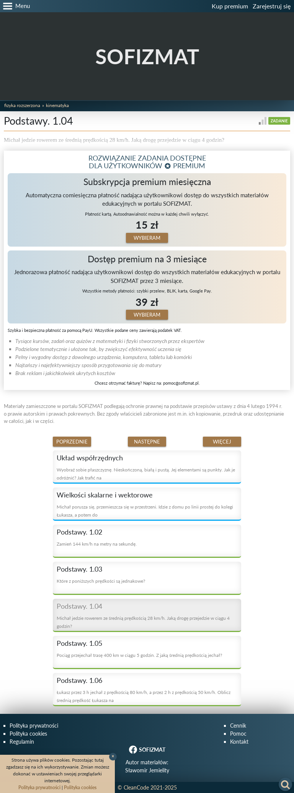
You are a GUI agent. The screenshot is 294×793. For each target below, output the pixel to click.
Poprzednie (72, 442)
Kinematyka (57, 105)
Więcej (222, 442)
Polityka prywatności (34, 725)
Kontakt (239, 741)
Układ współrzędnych (90, 457)
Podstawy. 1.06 (79, 680)
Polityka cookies (28, 733)
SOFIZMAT (147, 56)
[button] (15, 6)
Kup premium (230, 6)
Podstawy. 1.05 (79, 643)
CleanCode (136, 787)
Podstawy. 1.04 (79, 606)
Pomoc (238, 733)
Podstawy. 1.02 (79, 532)
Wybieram (147, 238)
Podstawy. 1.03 (79, 569)
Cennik (238, 725)
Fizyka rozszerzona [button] (22, 105)
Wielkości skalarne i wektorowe (105, 495)
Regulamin (22, 741)
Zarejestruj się (272, 6)
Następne (147, 442)
